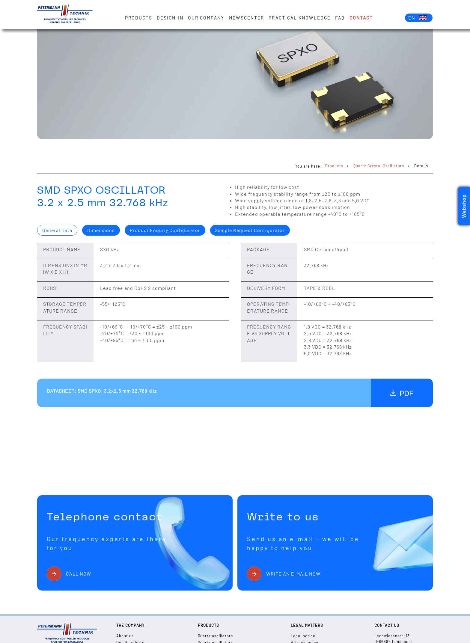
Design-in (170, 17)
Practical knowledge (300, 17)
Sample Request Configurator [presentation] (251, 230)
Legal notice (303, 635)
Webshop (464, 206)
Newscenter (246, 17)
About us (125, 635)
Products (138, 17)
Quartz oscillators (215, 635)
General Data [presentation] (57, 230)
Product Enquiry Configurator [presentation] (166, 230)
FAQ (340, 17)
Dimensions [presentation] (102, 230)
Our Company (206, 17)
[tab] (57, 230)
